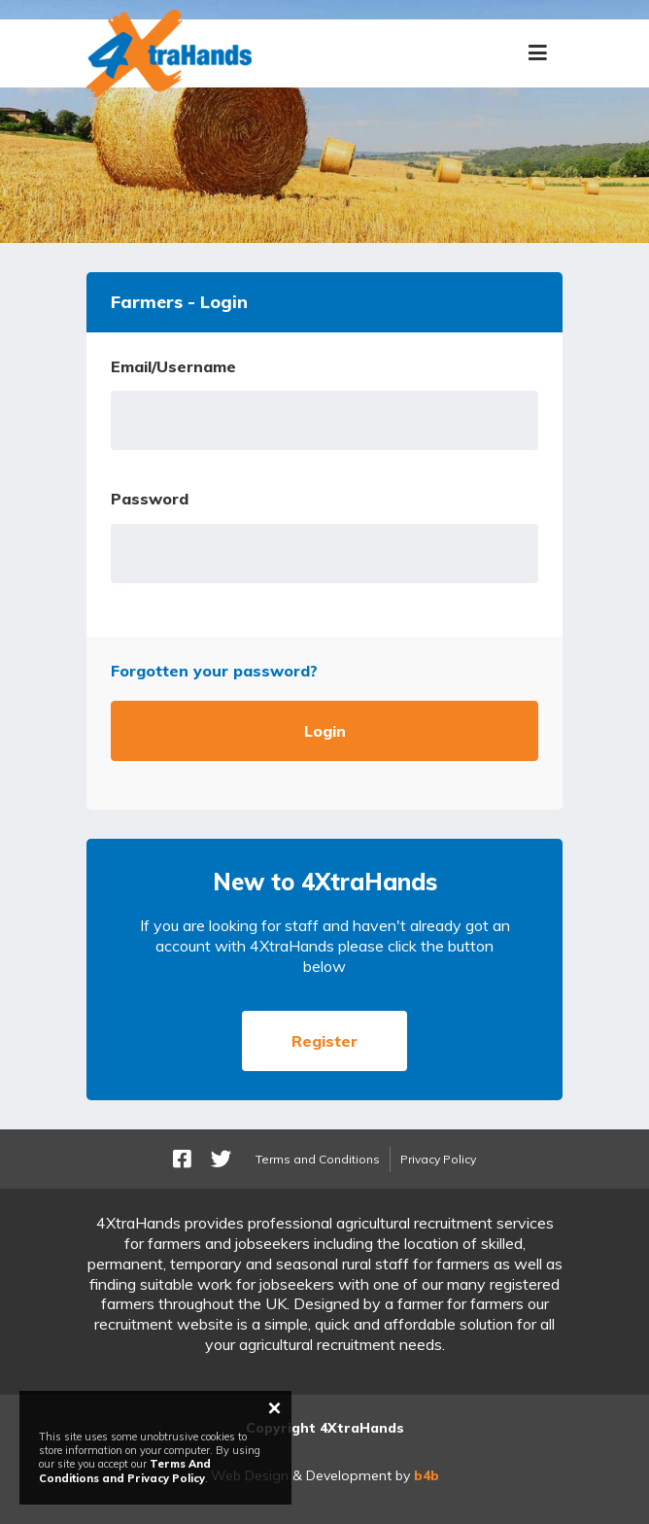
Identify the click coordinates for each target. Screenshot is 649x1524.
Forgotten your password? (214, 670)
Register (324, 1041)
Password (149, 498)
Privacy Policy (438, 1159)
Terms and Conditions (318, 1159)
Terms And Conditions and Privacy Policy (125, 1470)
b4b (426, 1475)
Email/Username (173, 366)
